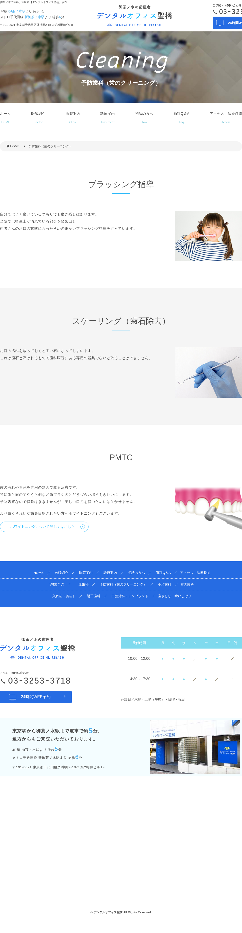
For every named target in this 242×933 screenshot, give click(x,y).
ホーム (5, 118)
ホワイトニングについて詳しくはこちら (42, 527)
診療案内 (107, 118)
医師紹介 (38, 118)
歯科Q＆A (181, 118)
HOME (39, 573)
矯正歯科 (93, 596)
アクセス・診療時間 (226, 118)
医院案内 (73, 118)
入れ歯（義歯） (64, 596)
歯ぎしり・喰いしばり (174, 596)
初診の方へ (144, 118)
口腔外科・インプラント (129, 596)
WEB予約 (57, 584)
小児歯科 (164, 584)
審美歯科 (187, 584)
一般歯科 (82, 584)
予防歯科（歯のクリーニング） (123, 584)
